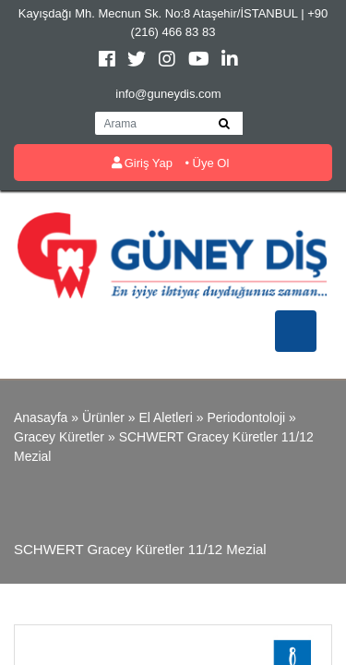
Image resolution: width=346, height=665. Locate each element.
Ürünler (103, 417)
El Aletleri (165, 417)
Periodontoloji (246, 417)
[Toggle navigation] (295, 331)
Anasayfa (40, 417)
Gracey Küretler (59, 436)
